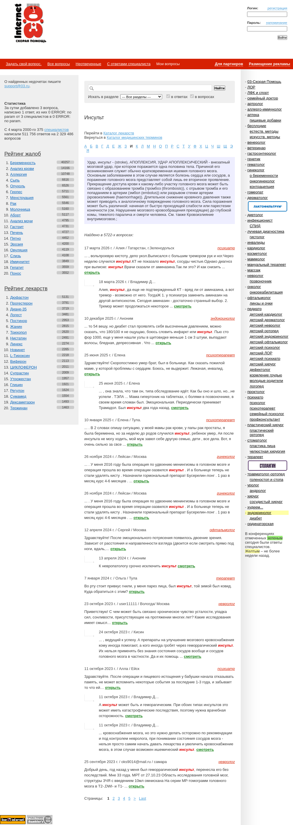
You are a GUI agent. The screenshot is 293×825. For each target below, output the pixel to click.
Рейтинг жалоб (22, 154)
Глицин (16, 385)
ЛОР (251, 87)
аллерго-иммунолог (264, 109)
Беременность (22, 163)
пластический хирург (265, 425)
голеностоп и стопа (266, 479)
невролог (255, 275)
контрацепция (262, 186)
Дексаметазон (22, 402)
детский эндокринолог (269, 336)
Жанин (16, 326)
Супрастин (19, 373)
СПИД (255, 226)
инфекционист (260, 220)
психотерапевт (262, 408)
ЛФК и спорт (258, 92)
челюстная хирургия (267, 451)
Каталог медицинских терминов (134, 137)
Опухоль (17, 186)
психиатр (255, 397)
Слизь (15, 256)
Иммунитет (20, 261)
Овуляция (18, 250)
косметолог (257, 253)
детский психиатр (265, 358)
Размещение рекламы (269, 64)
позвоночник (260, 281)
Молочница (20, 209)
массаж (253, 270)
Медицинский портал (30, 23)
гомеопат (255, 192)
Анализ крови (22, 168)
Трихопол (18, 332)
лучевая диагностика (265, 231)
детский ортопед (264, 331)
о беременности (264, 175)
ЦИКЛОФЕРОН (23, 367)
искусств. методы (265, 137)
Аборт (15, 215)
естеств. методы (264, 131)
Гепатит (17, 267)
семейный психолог (267, 414)
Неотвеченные (88, 64)
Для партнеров (229, 64)
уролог (253, 485)
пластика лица (262, 446)
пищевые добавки (265, 120)
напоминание (276, 22)
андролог (258, 490)
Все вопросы (58, 64)
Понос (15, 273)
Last (142, 798)
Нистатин (18, 338)
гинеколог (256, 170)
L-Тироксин (20, 355)
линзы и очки (261, 303)
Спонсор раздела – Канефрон (267, 206)
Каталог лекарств (118, 133)
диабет (256, 518)
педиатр (254, 309)
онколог (254, 287)
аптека (253, 115)
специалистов (56, 129)
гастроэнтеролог (261, 153)
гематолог (256, 164)
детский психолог (265, 347)
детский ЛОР (261, 353)
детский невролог (265, 325)
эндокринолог (259, 513)
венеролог (256, 142)
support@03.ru (16, 86)
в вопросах (204, 97)
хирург (253, 496)
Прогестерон (21, 303)
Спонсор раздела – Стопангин (267, 465)
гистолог (257, 237)
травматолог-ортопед (266, 474)
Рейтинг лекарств (25, 288)
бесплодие (256, 126)
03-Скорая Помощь (264, 81)
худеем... (255, 507)
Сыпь (15, 180)
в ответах (179, 97)
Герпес (16, 192)
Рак (13, 203)
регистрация (277, 8)
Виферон (18, 361)
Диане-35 (18, 309)
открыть (92, 272)
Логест (16, 315)
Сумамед (18, 396)
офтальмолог (259, 298)
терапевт (255, 457)
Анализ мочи (21, 221)
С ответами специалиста (128, 64)
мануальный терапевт (266, 264)
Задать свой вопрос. (24, 64)
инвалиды (256, 242)
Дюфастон (19, 297)
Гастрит (17, 227)
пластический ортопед (262, 432)
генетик (253, 159)
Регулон (17, 390)
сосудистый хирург (266, 501)
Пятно (15, 238)
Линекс (16, 344)
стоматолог (257, 440)
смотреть (183, 306)
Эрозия (16, 244)
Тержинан (18, 408)
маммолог (256, 259)
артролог (255, 104)
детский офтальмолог (269, 342)
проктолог (256, 392)
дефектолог (260, 369)
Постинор (18, 321)
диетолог (255, 215)
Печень (16, 232)
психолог (257, 403)
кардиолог (256, 248)
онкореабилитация (266, 292)
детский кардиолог (266, 314)
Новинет (17, 350)
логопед (257, 386)
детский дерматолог (267, 320)
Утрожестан (20, 379)
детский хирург (263, 364)
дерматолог (257, 197)
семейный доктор (262, 98)
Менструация (21, 197)
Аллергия (18, 174)
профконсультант (265, 419)
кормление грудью (266, 375)
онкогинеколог (262, 181)
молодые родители (266, 380)
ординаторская (260, 524)
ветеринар (256, 148)
